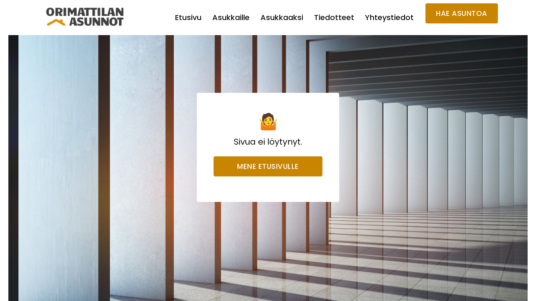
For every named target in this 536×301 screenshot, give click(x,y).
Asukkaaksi (281, 17)
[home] (85, 16)
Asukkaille (231, 17)
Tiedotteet (334, 17)
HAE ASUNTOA (461, 13)
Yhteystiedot (389, 17)
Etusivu (188, 17)
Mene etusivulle (268, 166)
